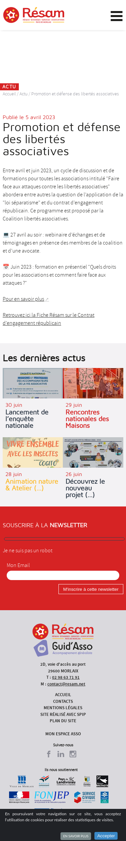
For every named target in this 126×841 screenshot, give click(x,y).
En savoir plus (75, 836)
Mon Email (18, 565)
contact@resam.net (66, 684)
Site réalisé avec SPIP (63, 714)
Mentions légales (63, 708)
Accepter (106, 835)
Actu (23, 94)
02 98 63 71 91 (66, 677)
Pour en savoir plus (23, 299)
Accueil (9, 94)
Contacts (63, 701)
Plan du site (63, 721)
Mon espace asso (63, 734)
